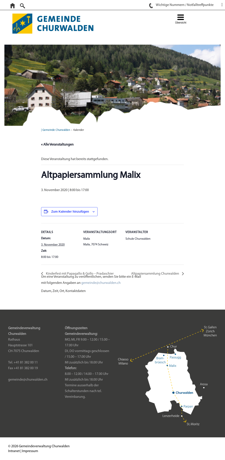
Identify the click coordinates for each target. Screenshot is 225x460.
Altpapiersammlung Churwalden (155, 274)
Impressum (30, 451)
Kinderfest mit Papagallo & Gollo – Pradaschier (79, 274)
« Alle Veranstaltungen (57, 144)
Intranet (14, 451)
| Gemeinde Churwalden (55, 130)
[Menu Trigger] (181, 20)
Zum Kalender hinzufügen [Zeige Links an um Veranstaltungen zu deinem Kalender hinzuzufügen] (70, 211)
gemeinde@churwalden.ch (101, 283)
